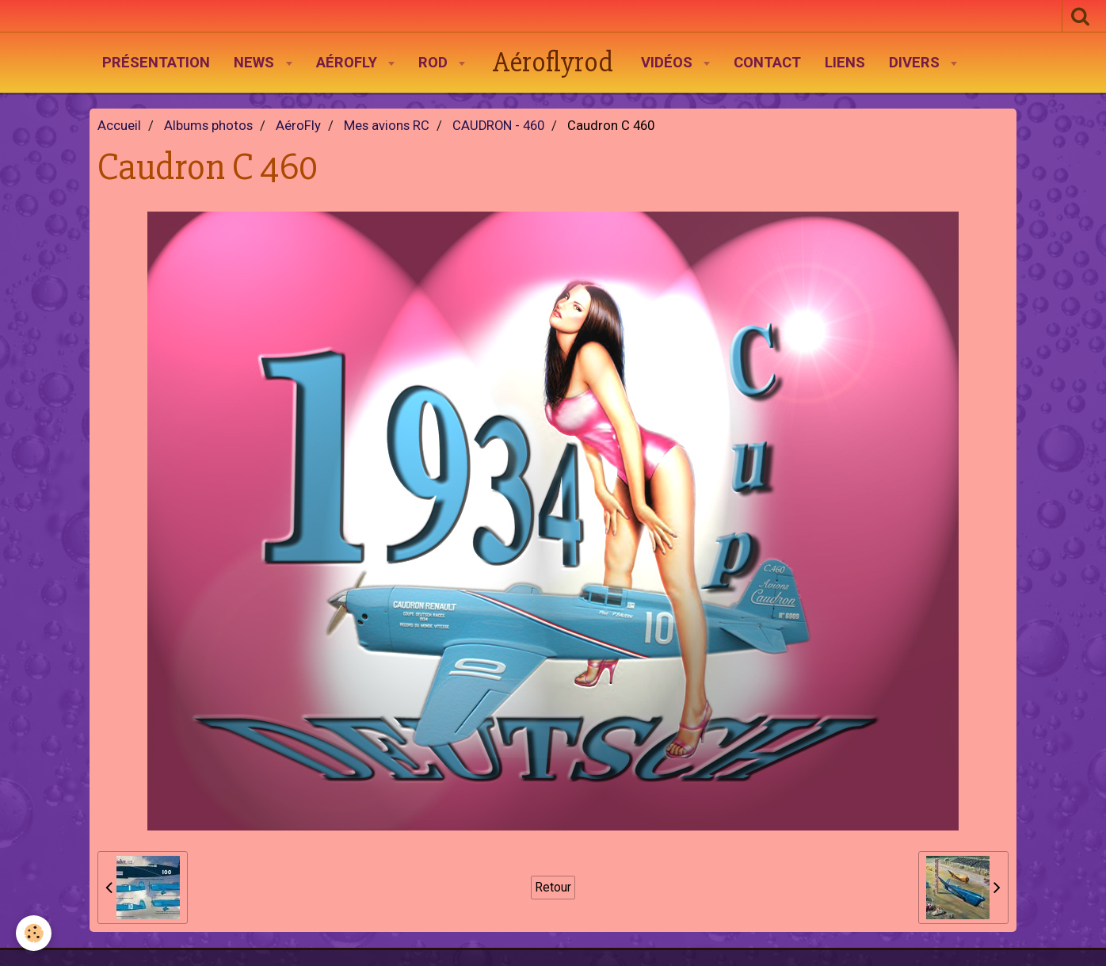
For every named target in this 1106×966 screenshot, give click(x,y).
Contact (767, 62)
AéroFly (348, 62)
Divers (916, 62)
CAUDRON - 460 (498, 125)
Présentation (156, 62)
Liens (845, 62)
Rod (435, 62)
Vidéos (668, 62)
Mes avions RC (386, 125)
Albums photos (208, 125)
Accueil (119, 125)
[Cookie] (33, 933)
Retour (553, 887)
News (256, 62)
